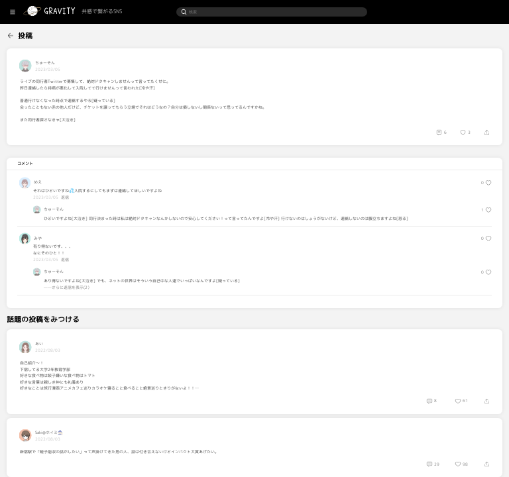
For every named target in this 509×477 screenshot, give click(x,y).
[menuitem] (31, 33)
